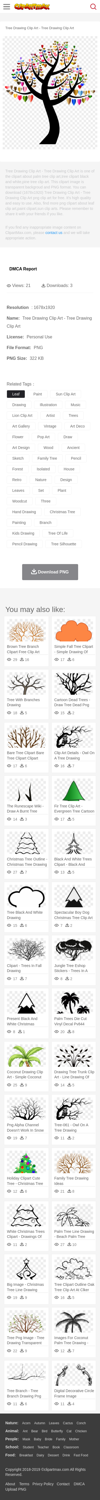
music (76, 405)
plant (62, 490)
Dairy (40, 1455)
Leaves (54, 1423)
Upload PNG (15, 1489)
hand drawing (24, 512)
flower (17, 437)
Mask (26, 1439)
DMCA (79, 1484)
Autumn (39, 1423)
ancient (73, 447)
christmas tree (62, 512)
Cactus (68, 1423)
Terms (24, 1484)
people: (12, 1439)
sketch (18, 458)
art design (21, 447)
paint (37, 394)
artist (50, 415)
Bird (44, 1431)
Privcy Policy (43, 1484)
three (46, 501)
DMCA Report (23, 269)
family (60, 1439)
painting (19, 522)
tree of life (57, 533)
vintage (50, 426)
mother (74, 1439)
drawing (19, 405)
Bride (48, 1439)
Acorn (26, 1423)
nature (40, 480)
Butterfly (57, 1431)
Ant (25, 1431)
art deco (77, 426)
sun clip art (65, 394)
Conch (81, 1423)
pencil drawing (24, 544)
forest (17, 469)
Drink (66, 1455)
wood (48, 447)
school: (12, 1447)
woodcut (19, 501)
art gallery (21, 426)
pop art (43, 437)
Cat (69, 1431)
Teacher (43, 1447)
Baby (37, 1439)
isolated (43, 469)
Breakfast (26, 1455)
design (66, 480)
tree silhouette (63, 544)
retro (16, 480)
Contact (63, 1484)
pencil (76, 458)
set (41, 490)
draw (67, 437)
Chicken (81, 1431)
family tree (47, 458)
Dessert (53, 1455)
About (10, 1484)
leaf (15, 394)
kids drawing (23, 533)
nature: (11, 1423)
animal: (12, 1431)
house (69, 469)
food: (10, 1455)
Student (28, 1447)
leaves (18, 490)
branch (45, 522)
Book (56, 1447)
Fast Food (81, 1455)
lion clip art (22, 415)
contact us (53, 233)
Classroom (71, 1447)
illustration (48, 405)
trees (73, 415)
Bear (34, 1431)
